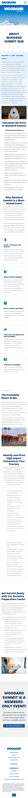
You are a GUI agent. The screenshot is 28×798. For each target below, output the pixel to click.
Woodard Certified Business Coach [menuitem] (14, 779)
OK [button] (14, 795)
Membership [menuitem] (14, 768)
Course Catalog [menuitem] (14, 773)
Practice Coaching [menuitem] (14, 776)
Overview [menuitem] (14, 771)
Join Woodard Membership (14, 725)
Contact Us (14, 763)
